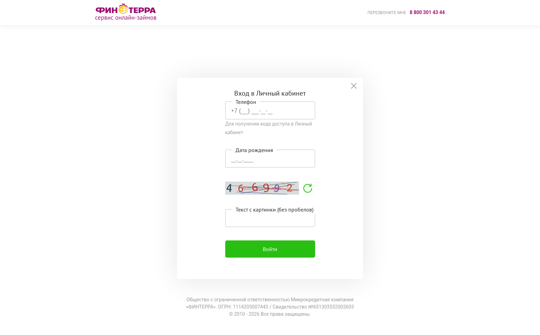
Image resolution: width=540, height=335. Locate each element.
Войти (270, 249)
